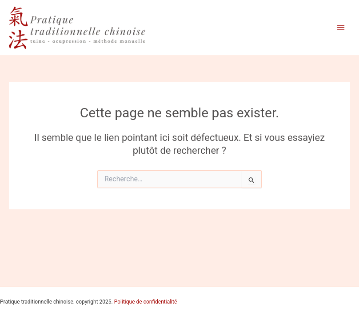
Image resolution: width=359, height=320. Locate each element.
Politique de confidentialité (145, 302)
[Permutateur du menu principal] (340, 27)
